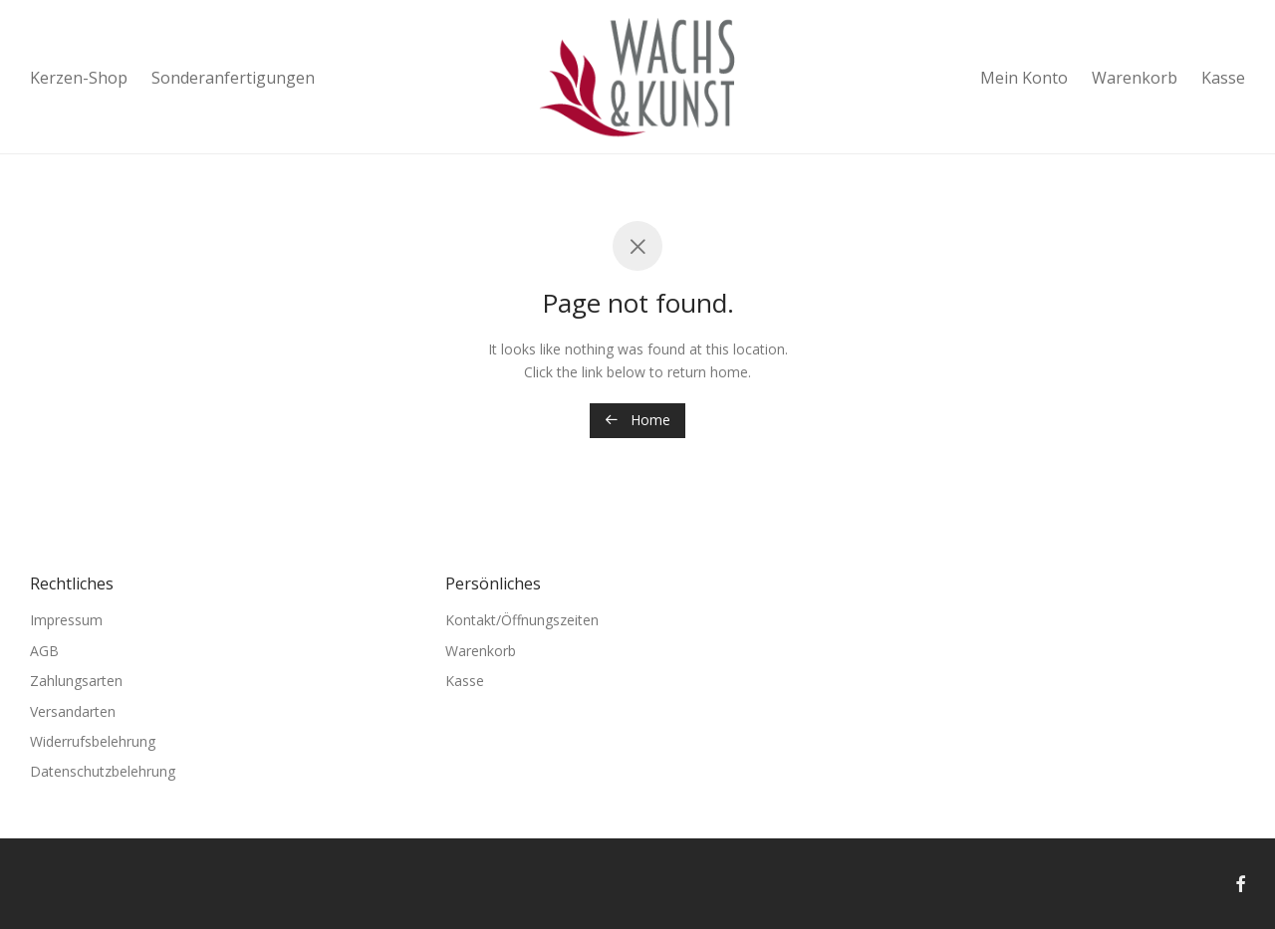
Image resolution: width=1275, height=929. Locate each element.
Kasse (1223, 78)
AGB (44, 650)
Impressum (66, 619)
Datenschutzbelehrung (102, 771)
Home (637, 419)
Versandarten (73, 711)
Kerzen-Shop (79, 78)
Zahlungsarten (76, 680)
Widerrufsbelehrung (92, 741)
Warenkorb (1134, 78)
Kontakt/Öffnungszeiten (522, 619)
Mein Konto (1024, 78)
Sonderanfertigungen (233, 78)
